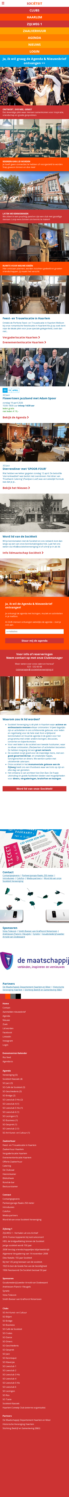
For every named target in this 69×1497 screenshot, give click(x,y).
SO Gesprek (8, 1349)
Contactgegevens (11, 875)
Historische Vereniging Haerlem (18, 1424)
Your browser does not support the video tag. (34, 812)
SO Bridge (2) (9, 1095)
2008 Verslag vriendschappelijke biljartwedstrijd (26, 1249)
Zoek (5, 1024)
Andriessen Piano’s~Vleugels (17, 934)
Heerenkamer (9, 1174)
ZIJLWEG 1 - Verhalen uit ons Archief (20, 1233)
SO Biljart (7, 1316)
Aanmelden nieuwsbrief (14, 1011)
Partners (9, 983)
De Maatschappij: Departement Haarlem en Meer (27, 986)
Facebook (7, 1032)
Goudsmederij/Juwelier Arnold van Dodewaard (25, 1282)
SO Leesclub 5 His (11, 1382)
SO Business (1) (10, 1120)
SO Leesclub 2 (9, 1370)
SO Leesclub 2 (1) (11, 1128)
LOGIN (35, 51)
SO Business (9, 1325)
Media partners (34, 878)
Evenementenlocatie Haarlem (24, 342)
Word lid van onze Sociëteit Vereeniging (22, 1219)
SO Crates (7, 1333)
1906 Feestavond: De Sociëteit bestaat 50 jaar (25, 1270)
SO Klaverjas (9, 1362)
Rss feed (7, 1057)
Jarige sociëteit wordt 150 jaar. (17, 1245)
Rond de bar (8, 1182)
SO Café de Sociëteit (12, 1329)
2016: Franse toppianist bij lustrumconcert (23, 1237)
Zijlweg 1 (7, 1228)
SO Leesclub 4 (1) (11, 1103)
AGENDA (34, 38)
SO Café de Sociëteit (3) (14, 1087)
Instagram (8, 1040)
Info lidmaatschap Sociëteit (23, 553)
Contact (8, 872)
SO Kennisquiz (10, 1358)
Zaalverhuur (9, 1141)
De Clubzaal (8, 1170)
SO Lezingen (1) (10, 1116)
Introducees (8, 878)
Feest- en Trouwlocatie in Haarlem (19, 1145)
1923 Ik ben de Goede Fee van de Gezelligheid (25, 1266)
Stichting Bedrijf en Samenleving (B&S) (43, 989)
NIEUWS (34, 44)
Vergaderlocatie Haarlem (21, 337)
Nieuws (6, 1020)
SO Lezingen (9, 1391)
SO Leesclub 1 (9, 1366)
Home (6, 1003)
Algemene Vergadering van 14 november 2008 (25, 1253)
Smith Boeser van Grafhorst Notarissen (38, 931)
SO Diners (7, 1341)
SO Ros (6, 1395)
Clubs (5, 1308)
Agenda (6, 1016)
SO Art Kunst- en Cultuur (15, 1312)
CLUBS (34, 10)
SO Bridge (7, 1320)
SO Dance (7, 1337)
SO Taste (7, 1399)
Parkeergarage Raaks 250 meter (38, 875)
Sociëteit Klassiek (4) (12, 1079)
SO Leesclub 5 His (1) (13, 1108)
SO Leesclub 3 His (11, 1374)
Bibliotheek (8, 1178)
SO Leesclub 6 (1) (11, 1112)
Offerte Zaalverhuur (12, 1161)
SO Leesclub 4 (9, 1378)
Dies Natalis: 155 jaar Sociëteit (17, 1257)
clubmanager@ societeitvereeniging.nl (34, 669)
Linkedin (7, 1036)
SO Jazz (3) (8, 1083)
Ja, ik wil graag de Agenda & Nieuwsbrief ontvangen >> (34, 61)
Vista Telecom (9, 931)
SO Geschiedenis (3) (12, 1091)
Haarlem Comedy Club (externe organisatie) (24, 1407)
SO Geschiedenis (11, 1345)
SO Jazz (6, 1353)
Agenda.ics (8, 1061)
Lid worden (8, 1028)
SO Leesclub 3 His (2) (13, 1099)
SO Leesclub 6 (9, 1387)
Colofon (20, 878)
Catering (7, 1165)
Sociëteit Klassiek (11, 1403)
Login (5, 1044)
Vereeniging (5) (10, 1074)
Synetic (36, 934)
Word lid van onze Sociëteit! (34, 788)
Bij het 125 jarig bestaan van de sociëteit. (22, 1261)
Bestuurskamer (10, 1186)
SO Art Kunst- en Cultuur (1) (16, 1132)
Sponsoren (10, 928)
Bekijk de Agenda (16, 417)
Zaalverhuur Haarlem (13, 1149)
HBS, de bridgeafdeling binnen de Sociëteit (23, 1241)
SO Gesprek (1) (10, 1124)
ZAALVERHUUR (34, 31)
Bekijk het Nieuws (16, 488)
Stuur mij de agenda (34, 640)
